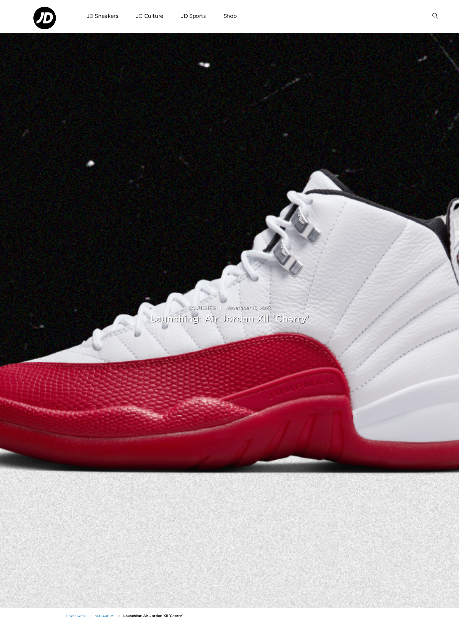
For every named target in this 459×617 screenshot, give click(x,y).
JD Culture (149, 16)
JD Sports (193, 16)
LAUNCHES (201, 308)
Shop (230, 16)
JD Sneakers (102, 16)
